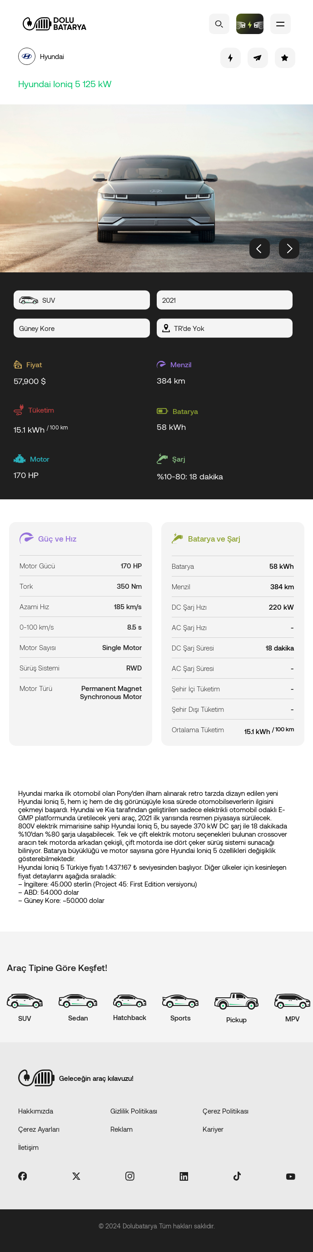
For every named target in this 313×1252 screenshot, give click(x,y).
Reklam (121, 1129)
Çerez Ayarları (39, 1129)
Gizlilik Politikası (133, 1111)
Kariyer (213, 1129)
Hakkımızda (35, 1111)
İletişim (28, 1147)
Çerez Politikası (225, 1111)
